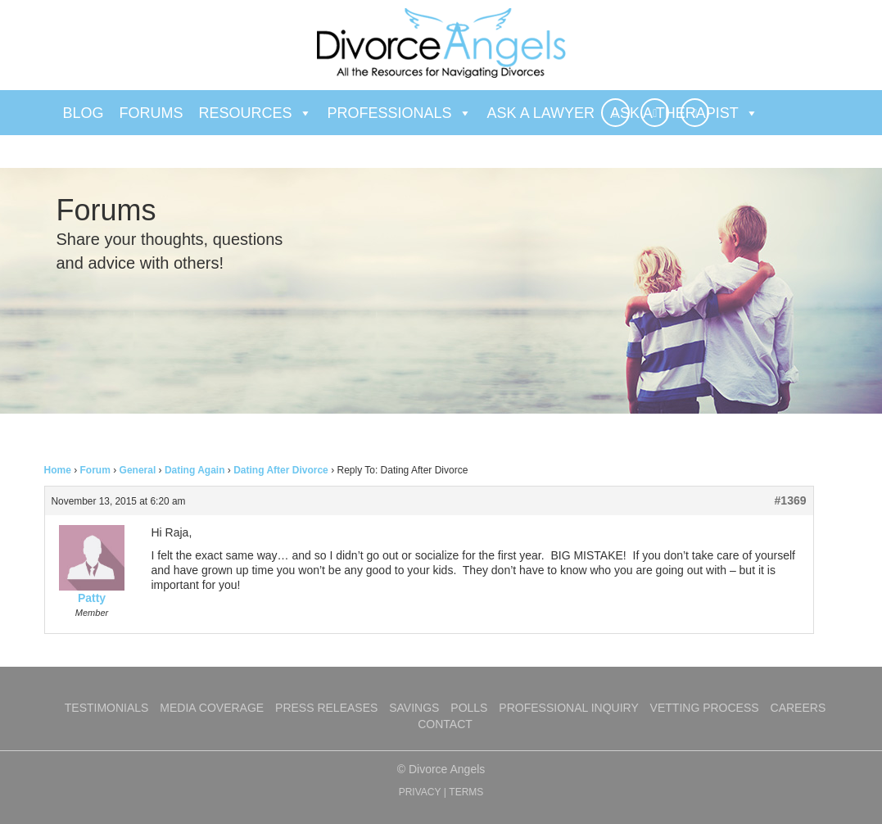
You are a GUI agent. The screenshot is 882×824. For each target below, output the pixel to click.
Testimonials (107, 707)
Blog (83, 113)
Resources (255, 113)
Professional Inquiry (568, 707)
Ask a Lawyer (541, 113)
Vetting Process (704, 707)
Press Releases (326, 707)
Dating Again (195, 470)
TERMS (466, 792)
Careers (798, 707)
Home (57, 470)
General (138, 470)
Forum (95, 470)
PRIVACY (420, 792)
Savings (414, 707)
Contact (445, 724)
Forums (151, 113)
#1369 (791, 500)
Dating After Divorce (280, 470)
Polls (468, 707)
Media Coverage (212, 707)
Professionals (400, 113)
